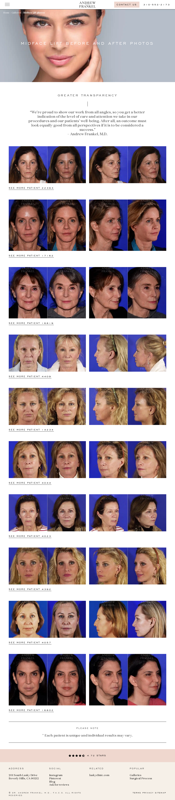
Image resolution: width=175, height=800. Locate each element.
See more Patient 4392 (30, 589)
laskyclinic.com (99, 775)
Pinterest (55, 778)
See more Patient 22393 (31, 188)
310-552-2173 (156, 4)
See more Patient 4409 (30, 376)
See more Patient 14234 (31, 429)
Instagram (56, 775)
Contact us (127, 4)
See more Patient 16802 (31, 710)
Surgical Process (141, 778)
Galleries (16, 13)
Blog (52, 782)
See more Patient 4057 (30, 642)
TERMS (137, 793)
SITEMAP (160, 793)
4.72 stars (87, 755)
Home (6, 13)
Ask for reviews (59, 785)
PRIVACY (148, 793)
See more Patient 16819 (31, 323)
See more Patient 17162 (31, 255)
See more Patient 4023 (30, 536)
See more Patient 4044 (30, 482)
